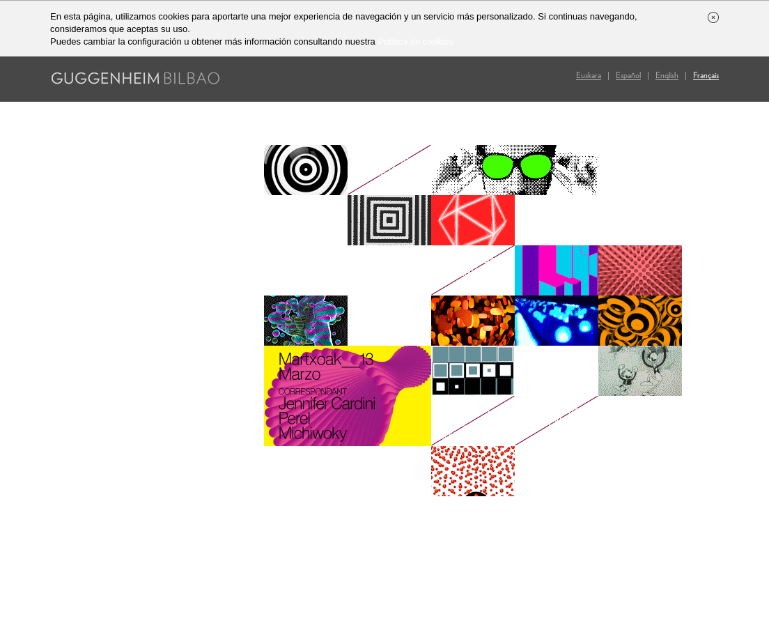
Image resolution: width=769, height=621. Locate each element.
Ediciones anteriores (383, 170)
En (666, 75)
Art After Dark (469, 421)
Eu (588, 75)
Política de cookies (415, 41)
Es (628, 75)
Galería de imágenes (547, 421)
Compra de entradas (463, 270)
